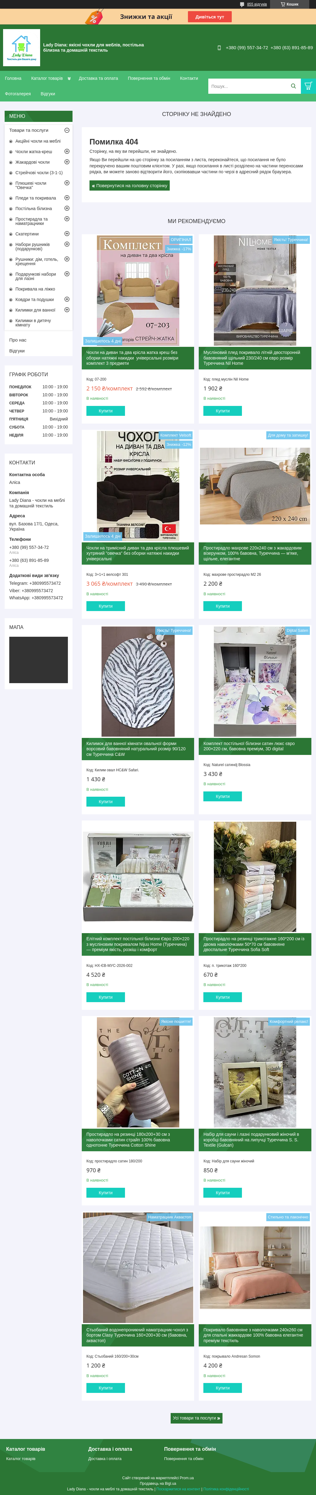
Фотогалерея (18, 93)
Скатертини (27, 233)
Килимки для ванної (35, 310)
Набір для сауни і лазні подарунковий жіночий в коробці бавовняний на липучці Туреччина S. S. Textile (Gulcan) (251, 1140)
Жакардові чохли (32, 162)
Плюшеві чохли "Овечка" (30, 185)
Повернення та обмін (149, 78)
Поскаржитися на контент (178, 1489)
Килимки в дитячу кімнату (33, 322)
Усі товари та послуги (194, 1417)
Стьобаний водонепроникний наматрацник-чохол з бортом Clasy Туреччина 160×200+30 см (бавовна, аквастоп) (137, 1335)
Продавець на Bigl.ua (158, 1483)
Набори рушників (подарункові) (32, 246)
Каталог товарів (47, 78)
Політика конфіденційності (226, 1489)
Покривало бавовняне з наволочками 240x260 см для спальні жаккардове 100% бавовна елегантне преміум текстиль (253, 1335)
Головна (13, 78)
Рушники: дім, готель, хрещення (36, 261)
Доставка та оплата (98, 78)
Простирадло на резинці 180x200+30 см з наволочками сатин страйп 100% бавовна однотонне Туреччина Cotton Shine (128, 1140)
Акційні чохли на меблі (37, 141)
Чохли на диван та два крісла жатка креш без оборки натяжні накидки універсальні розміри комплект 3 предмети (132, 358)
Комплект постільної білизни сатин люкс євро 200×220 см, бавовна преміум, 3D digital (249, 746)
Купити (106, 410)
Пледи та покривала (35, 198)
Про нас (18, 340)
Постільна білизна (33, 208)
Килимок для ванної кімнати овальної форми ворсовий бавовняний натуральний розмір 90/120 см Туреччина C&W (135, 749)
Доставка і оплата (105, 1458)
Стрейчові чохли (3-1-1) (39, 172)
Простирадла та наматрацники (31, 221)
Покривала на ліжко (35, 289)
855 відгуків (257, 4)
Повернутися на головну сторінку (131, 185)
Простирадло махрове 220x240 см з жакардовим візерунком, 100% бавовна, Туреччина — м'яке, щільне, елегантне (252, 553)
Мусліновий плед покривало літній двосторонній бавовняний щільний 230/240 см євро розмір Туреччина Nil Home (251, 358)
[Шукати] (293, 86)
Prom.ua (187, 1478)
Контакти (189, 78)
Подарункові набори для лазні (35, 276)
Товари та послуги (28, 130)
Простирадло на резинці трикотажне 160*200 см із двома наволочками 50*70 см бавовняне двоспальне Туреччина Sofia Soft (253, 944)
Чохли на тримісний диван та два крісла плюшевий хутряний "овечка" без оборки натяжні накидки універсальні (137, 553)
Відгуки (48, 93)
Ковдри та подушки (34, 299)
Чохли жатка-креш (33, 151)
